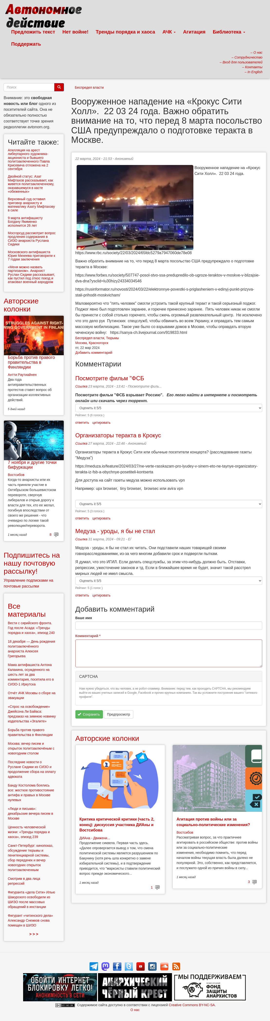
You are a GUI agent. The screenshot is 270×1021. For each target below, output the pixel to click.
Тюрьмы (112, 338)
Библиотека (229, 32)
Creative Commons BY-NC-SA (192, 1005)
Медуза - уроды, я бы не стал (115, 531)
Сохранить (89, 714)
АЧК (169, 32)
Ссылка (81, 386)
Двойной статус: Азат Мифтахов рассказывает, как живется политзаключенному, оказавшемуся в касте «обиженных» (31, 183)
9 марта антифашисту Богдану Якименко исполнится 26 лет (25, 221)
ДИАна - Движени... (95, 838)
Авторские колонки (107, 738)
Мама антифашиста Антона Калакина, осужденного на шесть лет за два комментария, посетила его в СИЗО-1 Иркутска (31, 674)
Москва (81, 343)
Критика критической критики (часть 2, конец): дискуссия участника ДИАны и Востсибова (117, 824)
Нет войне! (76, 32)
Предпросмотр (118, 714)
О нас (134, 1010)
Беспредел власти (89, 87)
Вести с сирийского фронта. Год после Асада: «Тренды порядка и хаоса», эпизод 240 (31, 628)
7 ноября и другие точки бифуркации (32, 465)
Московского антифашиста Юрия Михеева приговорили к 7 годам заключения (31, 255)
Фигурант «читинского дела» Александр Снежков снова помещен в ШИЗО (30, 920)
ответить (82, 422)
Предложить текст (33, 32)
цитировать (101, 422)
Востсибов (185, 832)
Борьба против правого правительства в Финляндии (31, 362)
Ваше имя (83, 618)
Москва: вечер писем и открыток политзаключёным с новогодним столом (31, 748)
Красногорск (98, 343)
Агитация (194, 32)
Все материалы (27, 610)
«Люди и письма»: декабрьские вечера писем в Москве (30, 813)
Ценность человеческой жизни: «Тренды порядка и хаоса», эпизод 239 (29, 832)
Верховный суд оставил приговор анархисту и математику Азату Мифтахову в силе (31, 204)
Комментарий (88, 636)
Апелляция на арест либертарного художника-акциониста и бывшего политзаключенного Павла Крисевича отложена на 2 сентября (29, 159)
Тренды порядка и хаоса (125, 32)
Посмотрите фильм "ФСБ (109, 378)
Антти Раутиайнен (22, 375)
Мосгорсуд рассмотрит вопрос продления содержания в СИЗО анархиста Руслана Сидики (32, 238)
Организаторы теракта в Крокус (118, 435)
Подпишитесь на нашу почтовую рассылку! (32, 563)
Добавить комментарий (93, 353)
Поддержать (26, 44)
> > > (33, 934)
